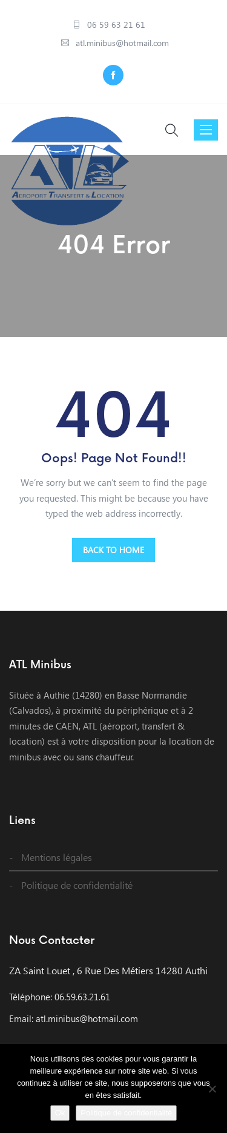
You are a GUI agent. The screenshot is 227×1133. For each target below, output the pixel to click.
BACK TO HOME (113, 550)
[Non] (212, 1089)
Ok (60, 1112)
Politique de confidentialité (77, 885)
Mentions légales (56, 857)
